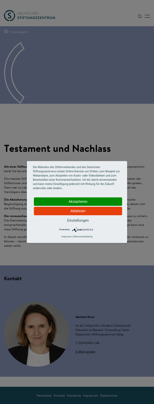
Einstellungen (78, 220)
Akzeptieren (78, 201)
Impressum (66, 236)
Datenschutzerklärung (82, 236)
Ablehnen (77, 211)
